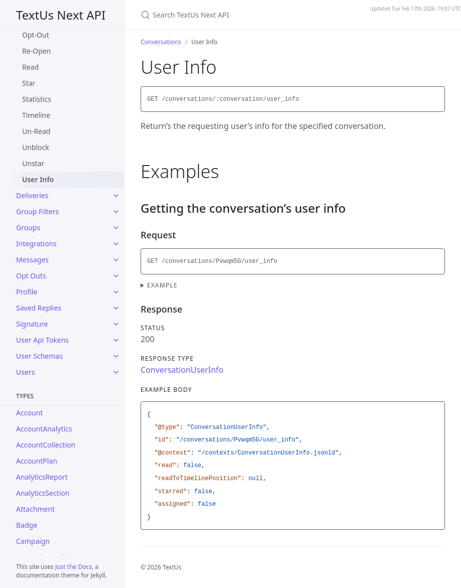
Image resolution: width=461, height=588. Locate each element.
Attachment (35, 509)
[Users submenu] (116, 372)
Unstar (33, 163)
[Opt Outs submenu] (116, 276)
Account (29, 412)
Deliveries (32, 195)
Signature (32, 324)
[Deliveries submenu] (116, 196)
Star (28, 83)
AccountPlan (36, 461)
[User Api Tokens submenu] (116, 340)
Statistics (36, 99)
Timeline (36, 115)
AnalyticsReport (42, 477)
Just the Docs (73, 566)
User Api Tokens (42, 340)
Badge (26, 525)
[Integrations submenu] (116, 244)
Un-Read (36, 131)
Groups (28, 227)
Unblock (35, 147)
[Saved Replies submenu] (116, 308)
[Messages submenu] (116, 260)
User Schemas (39, 356)
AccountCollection (45, 445)
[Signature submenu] (116, 324)
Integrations (36, 243)
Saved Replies (38, 308)
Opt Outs (31, 275)
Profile (26, 292)
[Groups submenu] (116, 228)
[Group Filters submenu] (116, 212)
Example (162, 285)
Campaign (33, 541)
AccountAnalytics (44, 428)
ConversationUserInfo (182, 369)
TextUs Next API (60, 15)
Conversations (161, 42)
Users (25, 372)
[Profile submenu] (116, 292)
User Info (38, 179)
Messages (32, 259)
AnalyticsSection (42, 493)
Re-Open (36, 51)
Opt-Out (35, 35)
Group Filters (37, 211)
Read (30, 67)
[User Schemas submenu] (116, 356)
